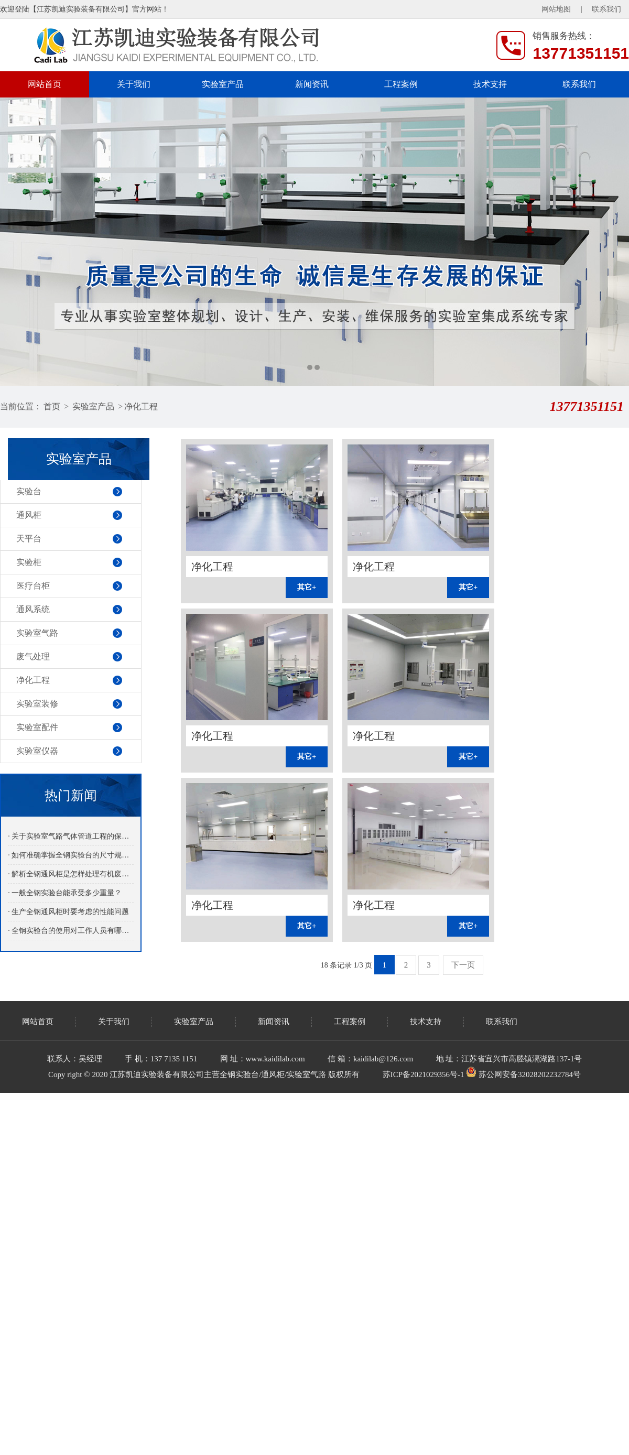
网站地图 (556, 9)
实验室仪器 (37, 750)
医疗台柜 (33, 585)
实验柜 (28, 562)
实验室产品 (223, 84)
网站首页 (44, 84)
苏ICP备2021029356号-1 (423, 1074)
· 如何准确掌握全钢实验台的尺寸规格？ (70, 855)
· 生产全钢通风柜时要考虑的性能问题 (68, 912)
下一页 (463, 965)
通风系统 (33, 609)
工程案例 (401, 84)
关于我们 (133, 84)
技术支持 (490, 84)
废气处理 (33, 656)
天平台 (28, 538)
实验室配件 (37, 727)
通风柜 (28, 515)
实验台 (28, 491)
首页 (52, 406)
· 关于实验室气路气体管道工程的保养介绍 (70, 836)
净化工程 (141, 406)
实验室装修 (37, 703)
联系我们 (606, 9)
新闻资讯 (312, 84)
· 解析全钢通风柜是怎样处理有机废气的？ (70, 874)
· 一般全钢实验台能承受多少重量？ (65, 893)
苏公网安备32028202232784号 (523, 1074)
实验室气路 (37, 632)
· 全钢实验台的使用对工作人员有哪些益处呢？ (70, 931)
